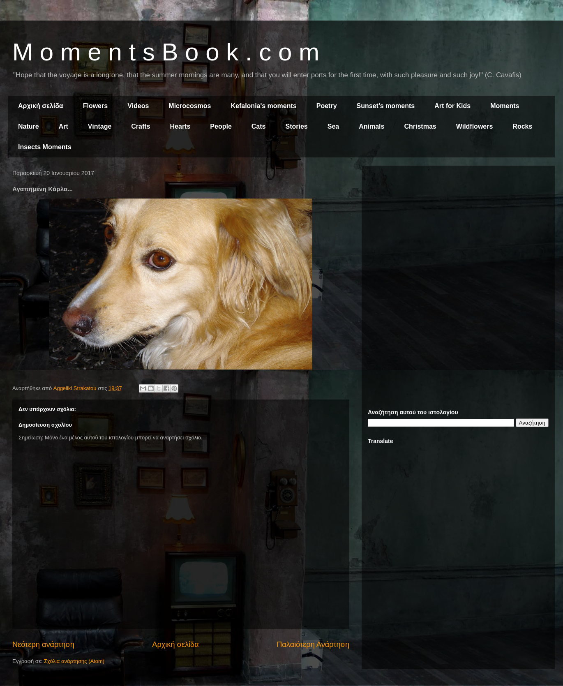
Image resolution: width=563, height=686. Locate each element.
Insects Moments (45, 146)
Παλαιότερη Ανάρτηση (313, 644)
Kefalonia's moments (263, 105)
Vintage (100, 126)
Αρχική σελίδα (40, 105)
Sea (333, 126)
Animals (371, 126)
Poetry (326, 105)
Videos (138, 105)
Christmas (420, 126)
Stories (297, 126)
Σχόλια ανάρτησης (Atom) (74, 661)
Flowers (95, 105)
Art (63, 126)
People (220, 126)
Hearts (180, 126)
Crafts (140, 126)
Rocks (522, 126)
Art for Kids (452, 105)
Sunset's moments (386, 105)
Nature (28, 126)
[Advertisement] (458, 229)
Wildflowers (474, 126)
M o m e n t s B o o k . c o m (165, 52)
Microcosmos (189, 105)
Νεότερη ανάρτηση (43, 644)
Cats (259, 126)
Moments (504, 105)
